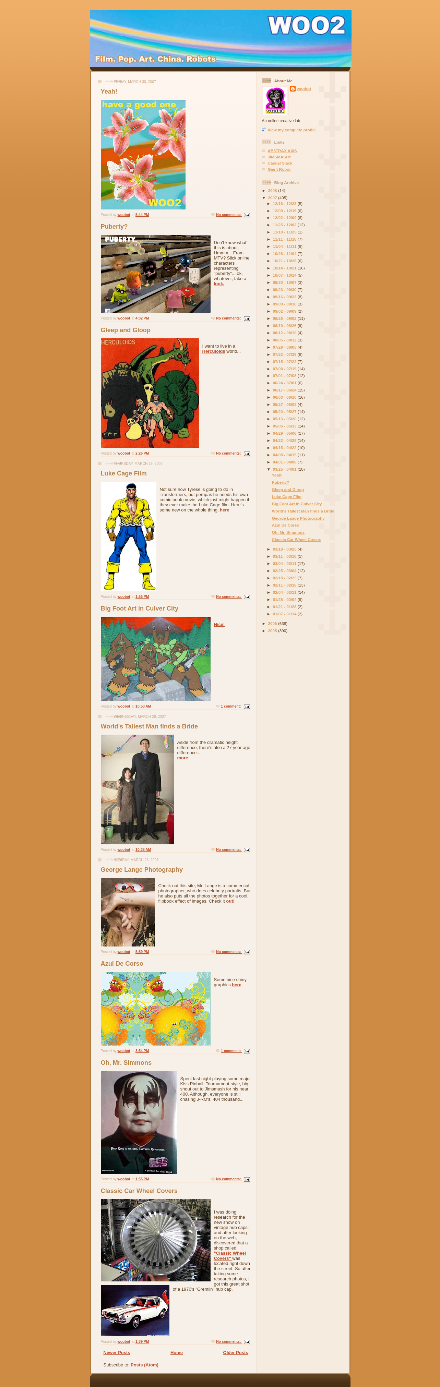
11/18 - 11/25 (285, 232)
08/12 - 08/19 (285, 332)
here (224, 509)
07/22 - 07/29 (285, 354)
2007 (273, 197)
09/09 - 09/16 (285, 304)
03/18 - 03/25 (285, 549)
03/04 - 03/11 (285, 563)
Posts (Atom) (144, 1364)
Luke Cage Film (124, 473)
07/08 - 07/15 (285, 368)
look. (219, 283)
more (182, 757)
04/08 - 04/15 (285, 455)
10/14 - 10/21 (285, 268)
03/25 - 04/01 (285, 469)
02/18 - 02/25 (285, 578)
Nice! (219, 624)
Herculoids (213, 351)
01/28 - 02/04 (285, 599)
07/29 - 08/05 (285, 347)
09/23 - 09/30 (285, 289)
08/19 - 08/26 (285, 325)
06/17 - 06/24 (285, 390)
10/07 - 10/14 (285, 275)
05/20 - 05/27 (285, 411)
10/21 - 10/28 (285, 260)
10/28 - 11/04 (285, 253)
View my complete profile (292, 130)
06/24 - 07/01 (285, 383)
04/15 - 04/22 (285, 447)
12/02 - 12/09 (285, 217)
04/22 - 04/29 (285, 440)
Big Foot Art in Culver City (140, 608)
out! (230, 901)
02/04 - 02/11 (285, 592)
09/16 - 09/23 (285, 296)
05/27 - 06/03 (285, 404)
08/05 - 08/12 (285, 340)
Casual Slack (280, 163)
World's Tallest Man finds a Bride (149, 726)
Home (176, 1352)
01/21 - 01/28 (285, 606)
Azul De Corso (122, 963)
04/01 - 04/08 (285, 462)
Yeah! (109, 91)
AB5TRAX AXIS (282, 150)
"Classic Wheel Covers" (230, 1256)
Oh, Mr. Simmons (126, 1062)
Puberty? (114, 226)
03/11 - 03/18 (285, 556)
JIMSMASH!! (280, 157)
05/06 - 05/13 (285, 426)
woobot (304, 88)
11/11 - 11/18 (285, 239)
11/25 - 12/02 (285, 224)
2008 (273, 190)
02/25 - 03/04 (285, 570)
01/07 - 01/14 (285, 614)
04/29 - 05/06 (285, 433)
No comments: (229, 215)
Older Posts (235, 1352)
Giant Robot (279, 169)
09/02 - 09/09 (285, 311)
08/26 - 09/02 (285, 318)
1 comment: (231, 706)
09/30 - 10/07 (285, 282)
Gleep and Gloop (126, 330)
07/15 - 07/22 (285, 361)
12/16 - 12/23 (285, 203)
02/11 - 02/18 (285, 585)
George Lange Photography (142, 869)
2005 (273, 630)
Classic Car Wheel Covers (139, 1190)
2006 (273, 623)
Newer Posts (117, 1352)
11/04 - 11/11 (285, 246)
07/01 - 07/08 (285, 375)
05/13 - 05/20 (285, 419)
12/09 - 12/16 (285, 210)
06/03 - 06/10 (285, 397)
